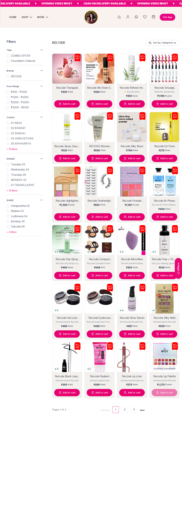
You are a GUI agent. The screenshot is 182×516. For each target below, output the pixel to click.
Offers (178, 268)
